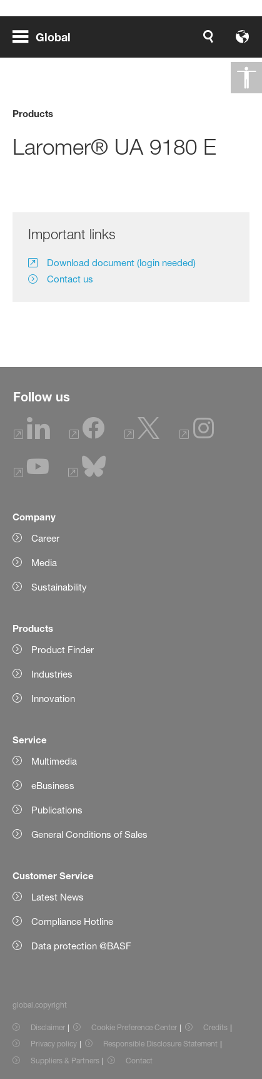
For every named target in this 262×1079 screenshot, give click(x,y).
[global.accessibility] (246, 77)
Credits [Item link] (215, 1027)
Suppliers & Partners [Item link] (65, 1060)
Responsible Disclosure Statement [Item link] (160, 1043)
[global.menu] (47, 36)
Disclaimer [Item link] (48, 1027)
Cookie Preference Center (134, 1027)
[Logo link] (209, 36)
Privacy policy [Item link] (54, 1043)
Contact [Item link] (139, 1060)
